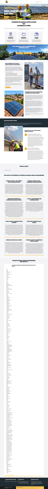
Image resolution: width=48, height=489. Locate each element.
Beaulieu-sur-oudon (9, 284)
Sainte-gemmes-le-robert (9, 458)
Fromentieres (8, 330)
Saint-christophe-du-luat (9, 421)
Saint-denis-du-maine (9, 425)
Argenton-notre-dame (9, 274)
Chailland (8, 296)
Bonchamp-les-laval (9, 288)
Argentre (8, 275)
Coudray (7, 315)
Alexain (7, 271)
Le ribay (7, 371)
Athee (7, 279)
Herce (7, 338)
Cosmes (7, 313)
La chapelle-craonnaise (9, 350)
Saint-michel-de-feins (9, 446)
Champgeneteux (8, 300)
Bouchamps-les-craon (9, 289)
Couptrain (8, 317)
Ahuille (7, 270)
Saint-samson (8, 454)
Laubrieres (8, 363)
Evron (7, 327)
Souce (7, 463)
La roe (7, 357)
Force (7, 329)
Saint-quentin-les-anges (9, 453)
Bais (7, 281)
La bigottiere (8, 347)
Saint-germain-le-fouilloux (10, 434)
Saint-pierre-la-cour (9, 451)
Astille (7, 278)
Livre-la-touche (8, 374)
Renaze (7, 409)
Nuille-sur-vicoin (8, 398)
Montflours (8, 390)
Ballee (7, 282)
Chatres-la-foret (8, 306)
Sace (7, 411)
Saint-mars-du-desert (9, 442)
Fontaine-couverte (9, 328)
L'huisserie (8, 343)
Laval (7, 269)
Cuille (7, 321)
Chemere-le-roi (8, 307)
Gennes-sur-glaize (9, 332)
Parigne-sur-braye (9, 401)
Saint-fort (8, 427)
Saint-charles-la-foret (9, 420)
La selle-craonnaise (9, 359)
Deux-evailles (8, 324)
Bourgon (8, 292)
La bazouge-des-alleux (9, 346)
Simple (7, 462)
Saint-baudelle (8, 415)
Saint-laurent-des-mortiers (10, 439)
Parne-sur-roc (8, 402)
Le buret (7, 366)
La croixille (8, 352)
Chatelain (8, 304)
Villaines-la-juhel (8, 469)
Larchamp (8, 361)
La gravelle (8, 354)
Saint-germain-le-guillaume (10, 435)
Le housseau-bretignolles (9, 369)
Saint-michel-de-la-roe (9, 447)
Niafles (7, 397)
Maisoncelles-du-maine (9, 380)
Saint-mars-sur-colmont (9, 443)
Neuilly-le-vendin (8, 396)
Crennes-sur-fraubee (9, 320)
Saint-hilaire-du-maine (9, 436)
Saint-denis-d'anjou (9, 423)
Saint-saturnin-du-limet (9, 455)
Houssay (8, 339)
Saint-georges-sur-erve (9, 431)
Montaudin (8, 388)
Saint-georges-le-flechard (10, 430)
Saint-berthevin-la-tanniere (10, 417)
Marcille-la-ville (8, 381)
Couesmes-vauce (9, 316)
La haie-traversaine (9, 355)
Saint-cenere (8, 419)
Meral (7, 386)
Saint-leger (8, 440)
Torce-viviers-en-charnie (9, 466)
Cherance (8, 308)
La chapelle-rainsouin (9, 351)
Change (7, 301)
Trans (7, 467)
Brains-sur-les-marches (9, 293)
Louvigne (8, 379)
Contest (7, 312)
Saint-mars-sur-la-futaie (9, 444)
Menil (7, 385)
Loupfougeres (8, 377)
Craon (7, 319)
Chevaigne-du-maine (9, 309)
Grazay (7, 335)
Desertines (8, 323)
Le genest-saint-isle (9, 367)
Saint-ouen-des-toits (9, 448)
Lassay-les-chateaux (9, 362)
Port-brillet (8, 406)
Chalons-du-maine (9, 297)
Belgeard (8, 286)
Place (7, 403)
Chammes (8, 298)
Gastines (8, 331)
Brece (7, 294)
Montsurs (8, 394)
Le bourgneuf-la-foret (9, 365)
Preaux (7, 407)
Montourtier (8, 392)
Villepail (7, 470)
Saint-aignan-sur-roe (9, 413)
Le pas (7, 370)
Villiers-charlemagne (9, 471)
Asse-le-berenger (9, 277)
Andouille (8, 273)
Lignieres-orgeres (9, 373)
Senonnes (8, 461)
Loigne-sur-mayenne (9, 375)
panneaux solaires (7, 84)
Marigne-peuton (8, 382)
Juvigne (7, 342)
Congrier (8, 311)
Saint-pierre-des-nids (9, 450)
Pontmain (8, 405)
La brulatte (8, 348)
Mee (7, 384)
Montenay (8, 389)
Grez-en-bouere (8, 336)
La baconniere (8, 344)
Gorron (7, 334)
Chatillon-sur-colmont (9, 305)
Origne (7, 400)
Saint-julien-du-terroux (9, 438)
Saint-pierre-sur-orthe (9, 452)
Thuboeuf (8, 465)
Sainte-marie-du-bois (9, 459)
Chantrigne (8, 302)
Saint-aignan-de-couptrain (10, 412)
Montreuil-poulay (8, 393)
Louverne (8, 378)
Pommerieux (8, 404)
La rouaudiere (8, 358)
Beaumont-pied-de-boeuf (9, 285)
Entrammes (8, 325)
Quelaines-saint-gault (9, 408)
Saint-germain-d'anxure (9, 432)
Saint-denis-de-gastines (9, 424)
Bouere (7, 290)
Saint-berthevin (8, 416)
